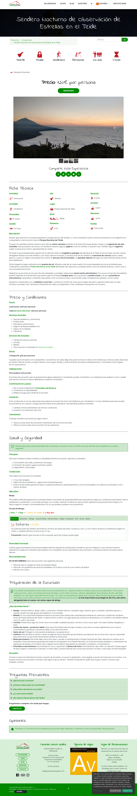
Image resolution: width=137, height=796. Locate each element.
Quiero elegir (98, 791)
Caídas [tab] (62, 519)
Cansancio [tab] (23, 519)
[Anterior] (19, 131)
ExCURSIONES (22, 755)
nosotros (22, 765)
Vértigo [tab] (31, 519)
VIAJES (23, 758)
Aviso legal (12, 789)
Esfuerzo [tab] (14, 519)
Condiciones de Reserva (25, 789)
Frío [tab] (76, 519)
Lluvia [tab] (81, 519)
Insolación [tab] (70, 519)
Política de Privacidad (41, 789)
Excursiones (27, 40)
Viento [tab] (87, 519)
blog (23, 762)
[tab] (68, 681)
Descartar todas (115, 791)
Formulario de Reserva (46, 388)
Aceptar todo (127, 791)
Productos (15, 40)
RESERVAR (68, 90)
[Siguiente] (118, 131)
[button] (91, 3)
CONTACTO (17, 708)
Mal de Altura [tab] (53, 519)
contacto (22, 769)
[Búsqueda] (125, 39)
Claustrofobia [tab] (41, 519)
